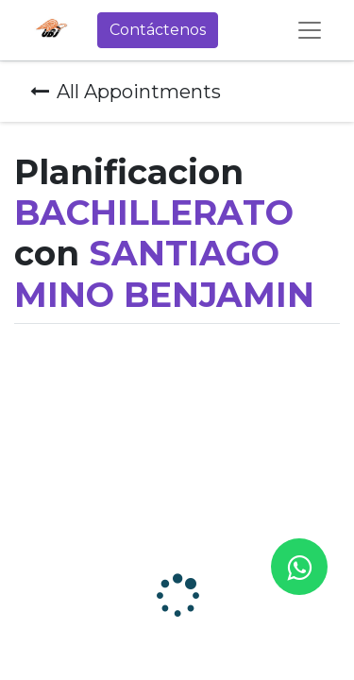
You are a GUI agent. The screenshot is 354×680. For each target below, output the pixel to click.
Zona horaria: (38, 474)
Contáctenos (158, 30)
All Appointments (125, 91)
